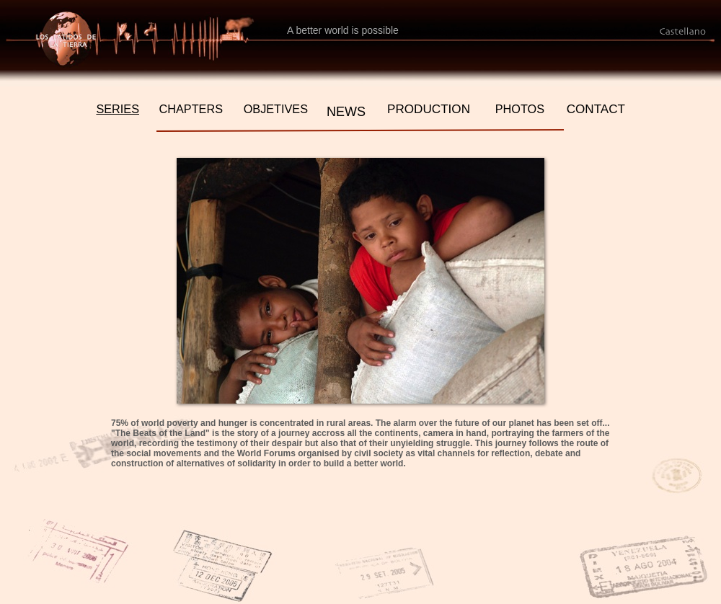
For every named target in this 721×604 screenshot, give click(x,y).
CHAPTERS (191, 108)
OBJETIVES (276, 108)
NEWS (346, 112)
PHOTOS (519, 108)
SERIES (117, 108)
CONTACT (596, 109)
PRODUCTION (428, 109)
